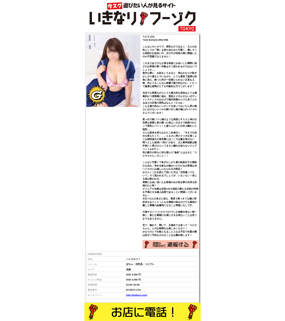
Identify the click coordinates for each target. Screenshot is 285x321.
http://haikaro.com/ (136, 295)
